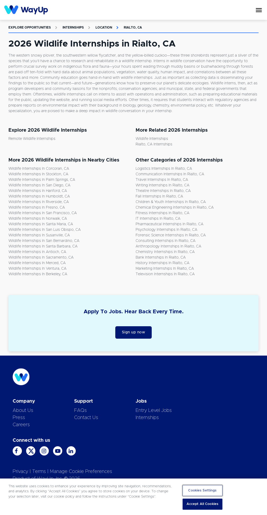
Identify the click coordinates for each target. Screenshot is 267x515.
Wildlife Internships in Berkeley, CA (37, 274)
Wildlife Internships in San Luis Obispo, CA (44, 230)
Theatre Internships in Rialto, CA (163, 191)
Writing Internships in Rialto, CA (162, 185)
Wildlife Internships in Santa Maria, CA (40, 224)
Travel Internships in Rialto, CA (162, 180)
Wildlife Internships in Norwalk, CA (37, 218)
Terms (39, 471)
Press (19, 417)
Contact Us (86, 417)
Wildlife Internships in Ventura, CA (37, 268)
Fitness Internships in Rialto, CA (162, 213)
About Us (23, 410)
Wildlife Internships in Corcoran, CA (38, 169)
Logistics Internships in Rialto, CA (164, 169)
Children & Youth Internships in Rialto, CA (171, 202)
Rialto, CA (133, 27)
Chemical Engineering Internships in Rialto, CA (175, 207)
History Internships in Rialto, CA (162, 263)
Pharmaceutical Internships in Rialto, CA (169, 224)
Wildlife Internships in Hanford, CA (37, 191)
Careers (21, 424)
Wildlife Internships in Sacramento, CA (41, 257)
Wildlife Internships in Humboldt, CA (39, 196)
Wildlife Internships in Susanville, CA (39, 235)
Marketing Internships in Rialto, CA (165, 268)
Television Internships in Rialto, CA (165, 274)
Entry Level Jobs (154, 410)
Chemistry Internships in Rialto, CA (165, 252)
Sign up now (133, 332)
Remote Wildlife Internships (31, 139)
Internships (73, 27)
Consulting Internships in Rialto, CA (166, 241)
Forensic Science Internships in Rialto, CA (171, 235)
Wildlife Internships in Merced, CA (37, 263)
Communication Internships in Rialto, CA (170, 174)
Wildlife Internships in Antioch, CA (37, 252)
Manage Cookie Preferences (81, 471)
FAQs (80, 410)
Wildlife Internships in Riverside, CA (38, 202)
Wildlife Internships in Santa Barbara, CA (43, 246)
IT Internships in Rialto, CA (158, 218)
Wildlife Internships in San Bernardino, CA (43, 241)
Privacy (20, 471)
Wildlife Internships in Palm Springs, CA (41, 180)
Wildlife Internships (152, 139)
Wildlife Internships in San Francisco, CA (42, 213)
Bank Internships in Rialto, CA (161, 257)
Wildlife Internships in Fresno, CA (36, 207)
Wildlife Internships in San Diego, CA (39, 185)
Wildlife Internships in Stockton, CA (38, 174)
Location (104, 27)
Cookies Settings (202, 490)
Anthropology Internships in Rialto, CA (168, 246)
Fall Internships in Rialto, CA (159, 196)
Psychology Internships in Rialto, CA (166, 230)
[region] (133, 497)
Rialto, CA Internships (154, 144)
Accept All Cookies (202, 504)
